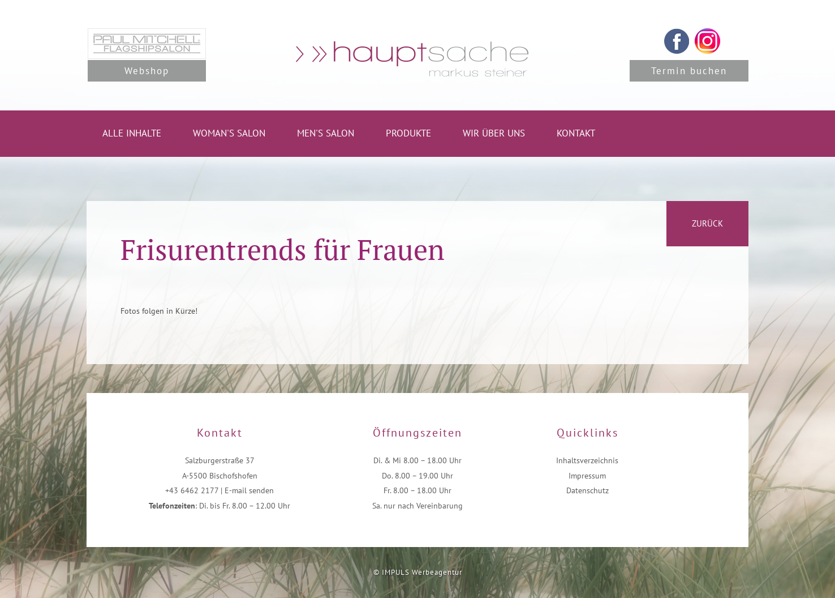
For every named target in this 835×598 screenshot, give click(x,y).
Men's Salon (325, 133)
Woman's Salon (229, 133)
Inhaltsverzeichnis (587, 460)
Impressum (587, 476)
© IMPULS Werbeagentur (417, 572)
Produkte (408, 133)
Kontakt (576, 133)
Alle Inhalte (131, 133)
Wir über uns (494, 133)
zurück (707, 223)
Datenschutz (587, 490)
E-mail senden (249, 490)
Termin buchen (689, 71)
